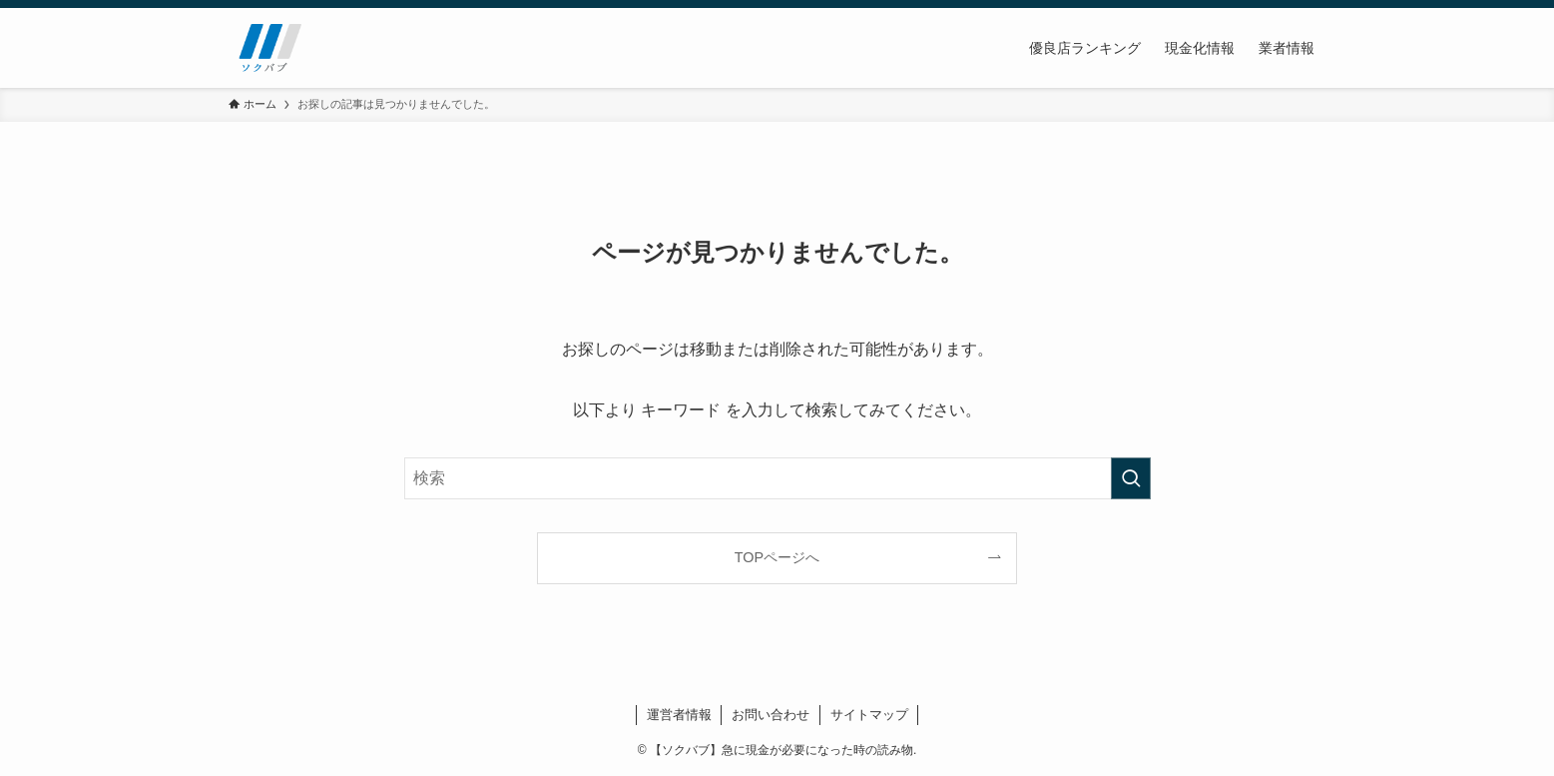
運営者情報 (679, 714)
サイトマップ (869, 714)
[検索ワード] (777, 478)
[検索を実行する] (1131, 478)
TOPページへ (777, 557)
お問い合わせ (770, 714)
